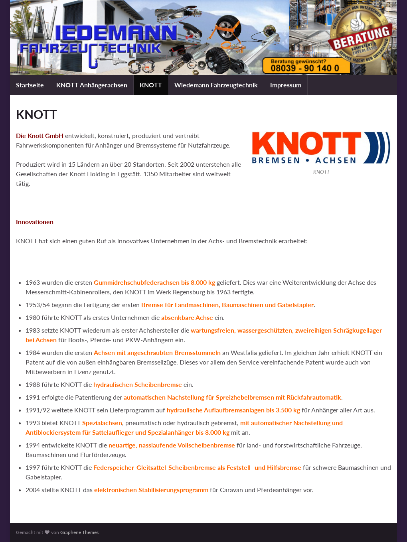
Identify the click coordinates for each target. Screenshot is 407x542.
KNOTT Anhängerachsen (91, 85)
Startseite (30, 85)
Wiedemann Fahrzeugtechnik (216, 85)
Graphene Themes (79, 532)
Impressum (285, 85)
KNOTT (151, 85)
